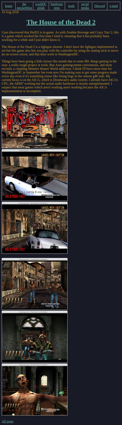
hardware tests (57, 5)
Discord (99, 6)
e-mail (113, 6)
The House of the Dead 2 (60, 22)
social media (85, 5)
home (8, 6)
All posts (7, 421)
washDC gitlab (41, 5)
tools (71, 6)
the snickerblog (24, 5)
